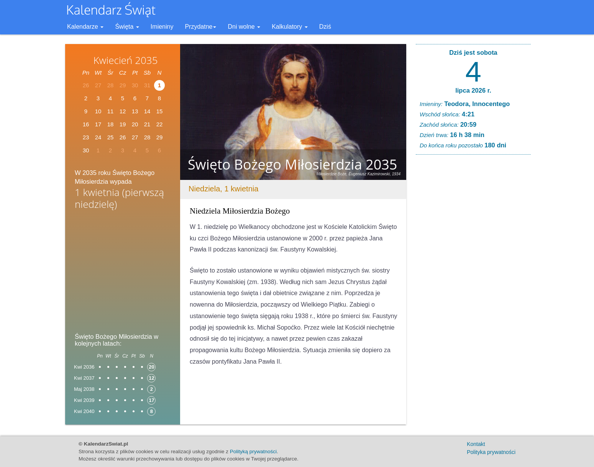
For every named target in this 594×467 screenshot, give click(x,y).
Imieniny (162, 26)
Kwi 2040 (84, 411)
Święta (127, 26)
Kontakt (476, 444)
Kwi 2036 (84, 367)
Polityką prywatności (253, 451)
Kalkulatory (290, 26)
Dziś (325, 26)
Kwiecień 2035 (125, 60)
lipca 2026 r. (473, 90)
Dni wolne (244, 26)
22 (159, 124)
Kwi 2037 (84, 378)
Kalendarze (85, 26)
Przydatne (200, 26)
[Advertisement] (122, 274)
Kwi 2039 (84, 400)
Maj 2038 (84, 389)
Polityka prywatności (491, 452)
